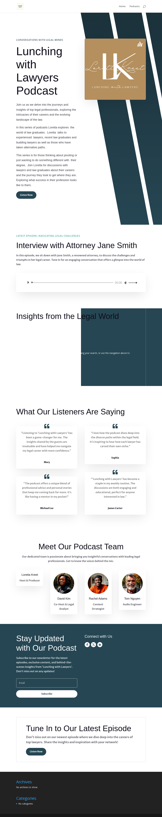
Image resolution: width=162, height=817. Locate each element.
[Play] (28, 282)
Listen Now (26, 195)
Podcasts (135, 6)
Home (122, 6)
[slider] (72, 282)
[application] (81, 282)
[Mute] (125, 282)
